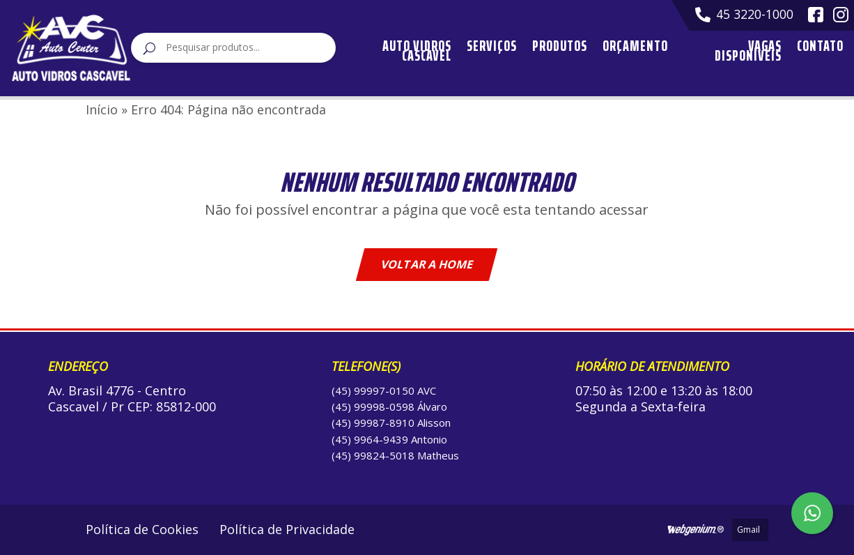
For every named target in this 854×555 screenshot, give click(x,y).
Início (102, 109)
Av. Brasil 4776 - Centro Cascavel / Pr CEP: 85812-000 (132, 398)
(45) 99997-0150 (373, 390)
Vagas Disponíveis (748, 51)
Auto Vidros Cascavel (416, 51)
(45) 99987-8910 (373, 422)
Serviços (492, 49)
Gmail (748, 529)
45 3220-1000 (744, 14)
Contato (820, 49)
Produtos (559, 49)
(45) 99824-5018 (373, 455)
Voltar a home (427, 264)
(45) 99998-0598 (373, 406)
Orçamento (635, 49)
